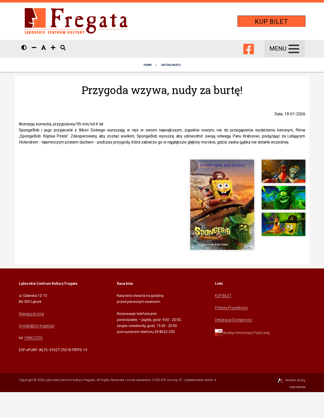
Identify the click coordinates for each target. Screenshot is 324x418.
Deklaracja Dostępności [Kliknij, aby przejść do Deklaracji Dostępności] (233, 320)
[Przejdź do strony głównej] (76, 21)
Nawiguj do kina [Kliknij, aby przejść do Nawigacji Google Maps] (31, 314)
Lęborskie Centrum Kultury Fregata (70, 380)
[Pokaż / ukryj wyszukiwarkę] (63, 47)
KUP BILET (271, 21)
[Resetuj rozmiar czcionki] (43, 47)
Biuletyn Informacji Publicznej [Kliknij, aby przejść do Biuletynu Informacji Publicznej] (242, 333)
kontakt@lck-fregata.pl (36, 326)
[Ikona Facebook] (248, 48)
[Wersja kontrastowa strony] (24, 47)
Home (148, 65)
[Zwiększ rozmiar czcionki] (53, 47)
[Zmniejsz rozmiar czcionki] (34, 47)
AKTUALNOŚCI (170, 65)
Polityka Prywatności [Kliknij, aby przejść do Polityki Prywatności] (231, 308)
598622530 (33, 338)
